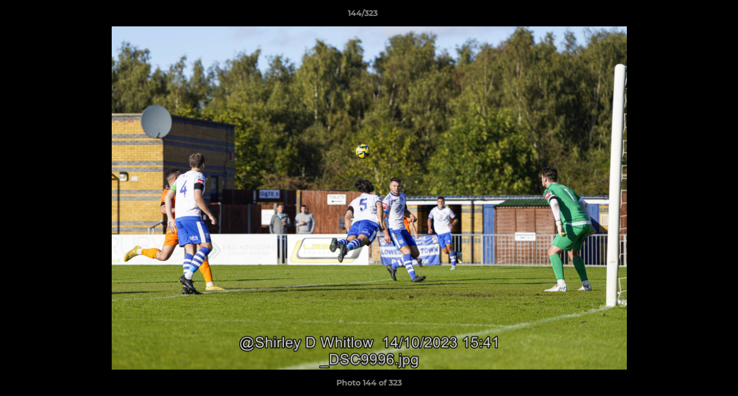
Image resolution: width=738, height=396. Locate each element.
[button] (691, 16)
